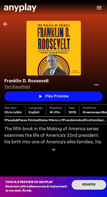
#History (54, 120)
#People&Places (15, 120)
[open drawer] (99, 7)
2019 (72, 112)
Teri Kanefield (17, 87)
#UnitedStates (38, 120)
